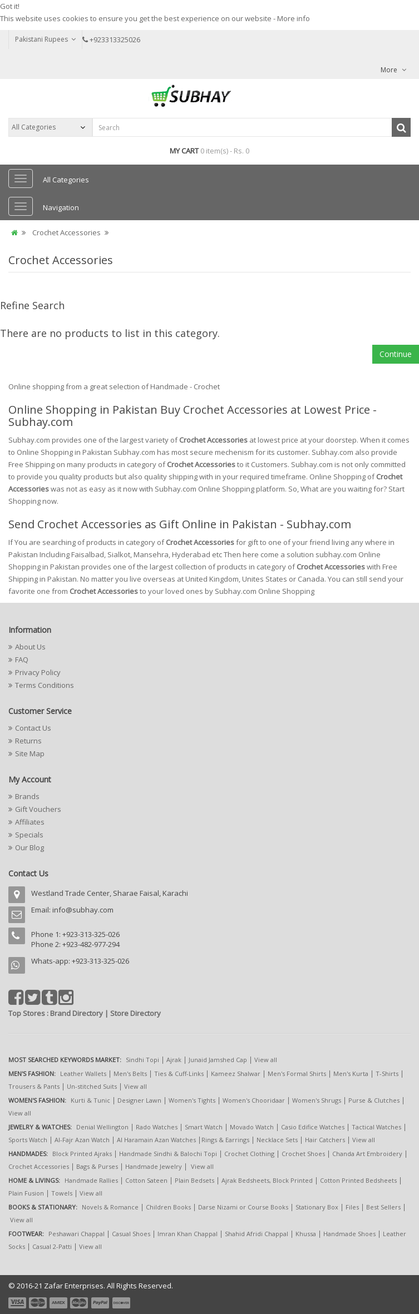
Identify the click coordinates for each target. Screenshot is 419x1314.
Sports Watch (27, 1140)
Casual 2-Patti (52, 1246)
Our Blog (29, 847)
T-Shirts (387, 1073)
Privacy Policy (38, 672)
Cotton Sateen (146, 1180)
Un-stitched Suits (92, 1086)
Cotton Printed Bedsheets (358, 1180)
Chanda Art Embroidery (368, 1153)
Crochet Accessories (66, 232)
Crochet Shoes (303, 1153)
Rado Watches (157, 1127)
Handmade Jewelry (153, 1166)
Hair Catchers (325, 1140)
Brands (27, 796)
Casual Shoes (131, 1233)
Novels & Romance (110, 1207)
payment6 (120, 1302)
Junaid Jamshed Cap (218, 1059)
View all (265, 1059)
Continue (395, 354)
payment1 (18, 1302)
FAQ (21, 659)
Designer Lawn (139, 1100)
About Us (30, 647)
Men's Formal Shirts (297, 1073)
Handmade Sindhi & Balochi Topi (168, 1153)
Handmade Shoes (349, 1233)
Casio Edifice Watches (312, 1127)
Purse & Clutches (374, 1100)
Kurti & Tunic (90, 1100)
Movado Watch (252, 1127)
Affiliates (30, 822)
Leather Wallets (83, 1073)
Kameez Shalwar (235, 1073)
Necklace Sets (277, 1140)
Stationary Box (316, 1207)
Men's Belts (130, 1073)
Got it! (9, 6)
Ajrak (173, 1059)
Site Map (30, 753)
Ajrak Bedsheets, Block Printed (267, 1180)
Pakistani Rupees (45, 39)
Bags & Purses (97, 1166)
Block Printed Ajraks (82, 1153)
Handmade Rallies (91, 1180)
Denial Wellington (102, 1127)
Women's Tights (192, 1100)
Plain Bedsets (194, 1180)
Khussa (305, 1233)
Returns (28, 741)
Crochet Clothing (249, 1153)
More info (293, 18)
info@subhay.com (83, 910)
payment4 (80, 1302)
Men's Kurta (350, 1073)
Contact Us (33, 728)
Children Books (168, 1207)
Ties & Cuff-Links (179, 1073)
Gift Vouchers (38, 809)
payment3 (59, 1302)
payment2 (38, 1302)
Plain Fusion (26, 1193)
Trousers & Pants (34, 1086)
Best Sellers (383, 1207)
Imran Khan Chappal (187, 1233)
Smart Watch (204, 1127)
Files (352, 1207)
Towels (61, 1193)
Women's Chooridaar (254, 1100)
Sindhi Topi (142, 1059)
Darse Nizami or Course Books (243, 1207)
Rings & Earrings (225, 1140)
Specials (29, 835)
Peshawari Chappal (76, 1233)
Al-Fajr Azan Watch (82, 1140)
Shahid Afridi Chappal (256, 1233)
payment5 (100, 1302)
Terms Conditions (44, 685)
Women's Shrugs (316, 1100)
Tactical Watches (376, 1127)
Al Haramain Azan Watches (156, 1140)
